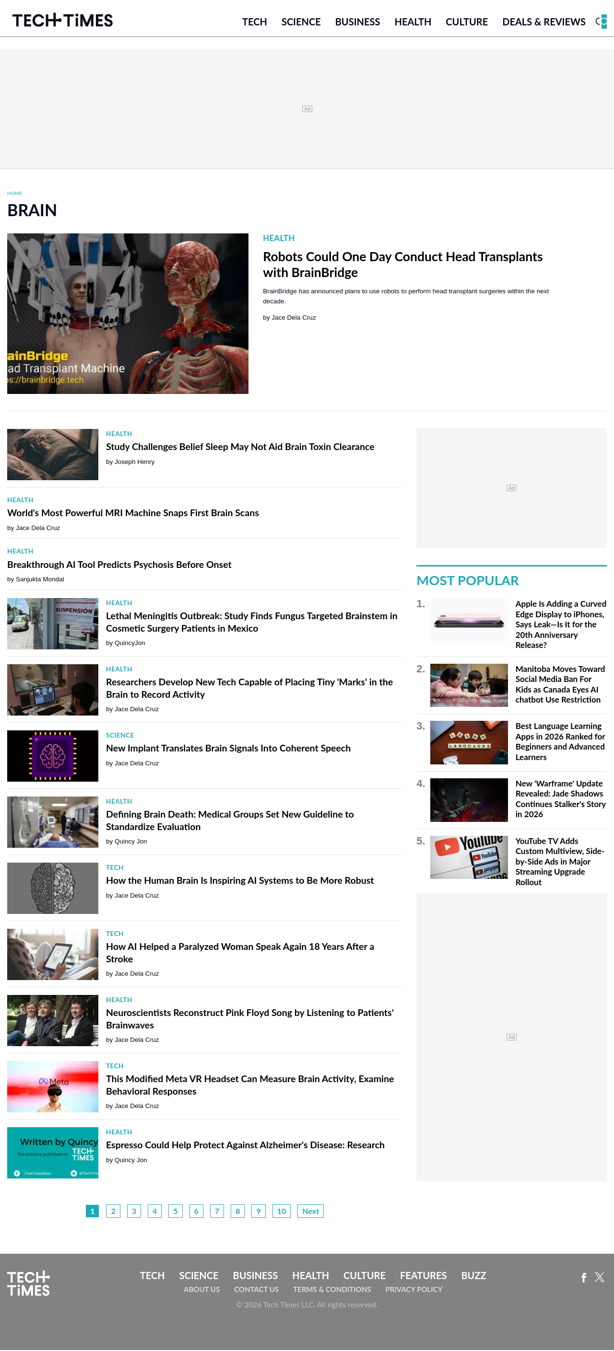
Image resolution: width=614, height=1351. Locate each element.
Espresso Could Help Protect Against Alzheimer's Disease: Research (245, 1145)
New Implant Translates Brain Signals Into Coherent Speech (228, 748)
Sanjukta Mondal (40, 580)
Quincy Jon (131, 842)
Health (412, 22)
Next (310, 1211)
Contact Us (256, 1290)
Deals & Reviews (544, 22)
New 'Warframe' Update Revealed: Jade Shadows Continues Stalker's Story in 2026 (561, 799)
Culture (467, 22)
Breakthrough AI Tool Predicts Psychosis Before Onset (119, 564)
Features (423, 1276)
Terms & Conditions (332, 1290)
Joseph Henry (134, 462)
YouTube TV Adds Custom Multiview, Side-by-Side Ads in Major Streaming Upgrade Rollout (560, 862)
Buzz (473, 1276)
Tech (254, 22)
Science (301, 22)
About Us (202, 1290)
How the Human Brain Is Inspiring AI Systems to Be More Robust (240, 881)
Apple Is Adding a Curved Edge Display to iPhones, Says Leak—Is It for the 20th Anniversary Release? (561, 625)
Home (14, 194)
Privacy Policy (413, 1290)
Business (357, 22)
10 (281, 1211)
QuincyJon (130, 643)
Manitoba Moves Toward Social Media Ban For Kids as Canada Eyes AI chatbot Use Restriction (560, 684)
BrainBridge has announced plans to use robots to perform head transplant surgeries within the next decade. (406, 297)
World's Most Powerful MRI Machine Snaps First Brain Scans (133, 513)
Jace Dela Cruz (294, 318)
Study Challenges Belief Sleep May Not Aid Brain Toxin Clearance (240, 447)
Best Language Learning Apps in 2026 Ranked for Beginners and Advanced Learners (560, 742)
